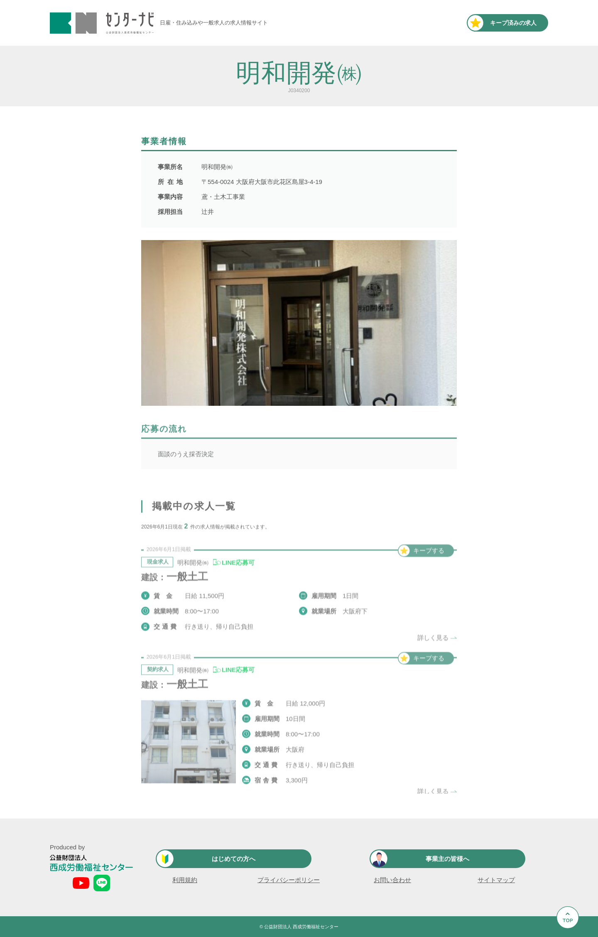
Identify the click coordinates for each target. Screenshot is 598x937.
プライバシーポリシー (288, 879)
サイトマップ (496, 879)
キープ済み (513, 23)
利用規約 (184, 879)
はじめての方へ (233, 858)
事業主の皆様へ (447, 858)
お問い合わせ (392, 879)
